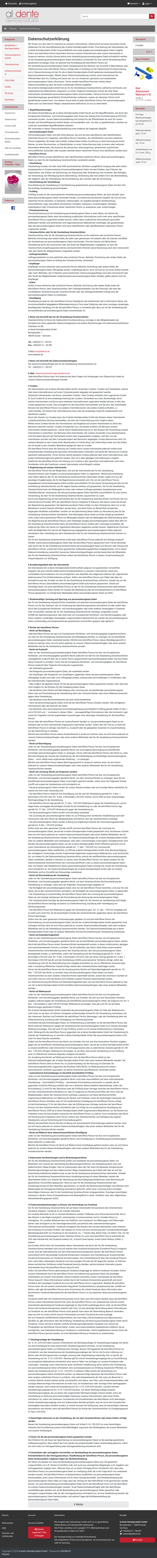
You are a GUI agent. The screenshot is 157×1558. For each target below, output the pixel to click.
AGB (4, 1528)
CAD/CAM (9, 80)
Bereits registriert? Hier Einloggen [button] (39, 1532)
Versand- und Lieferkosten (8, 1534)
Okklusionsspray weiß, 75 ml (143, 160)
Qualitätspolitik (12, 154)
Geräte (8, 87)
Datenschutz (10, 119)
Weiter (78, 1504)
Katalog (13, 28)
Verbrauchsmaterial (13, 72)
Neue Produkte (142, 59)
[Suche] (115, 16)
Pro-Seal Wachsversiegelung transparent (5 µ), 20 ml (144, 119)
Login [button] (146, 3)
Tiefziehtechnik (12, 64)
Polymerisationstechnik (12, 56)
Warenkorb (141, 39)
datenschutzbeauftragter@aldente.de (52, 373)
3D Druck (9, 93)
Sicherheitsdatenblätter (12, 140)
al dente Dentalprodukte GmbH (33, 1551)
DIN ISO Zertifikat (13, 148)
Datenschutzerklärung (30, 28)
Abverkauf (9, 99)
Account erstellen (36, 1523)
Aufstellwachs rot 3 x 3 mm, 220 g (144, 151)
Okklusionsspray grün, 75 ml (143, 132)
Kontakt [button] (137, 1540)
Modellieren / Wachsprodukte (12, 47)
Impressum (10, 113)
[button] (133, 3)
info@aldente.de (42, 351)
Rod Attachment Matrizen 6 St (143, 91)
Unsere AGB (10, 126)
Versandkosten (12, 132)
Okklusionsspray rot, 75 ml (143, 141)
